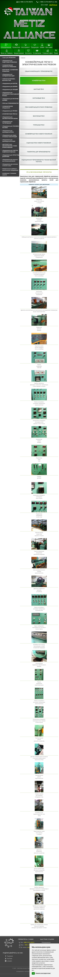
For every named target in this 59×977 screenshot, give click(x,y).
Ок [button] (33, 973)
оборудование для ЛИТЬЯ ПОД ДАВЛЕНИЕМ (10, 155)
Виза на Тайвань (7, 51)
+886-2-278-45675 (29, 942)
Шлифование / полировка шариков (9, 174)
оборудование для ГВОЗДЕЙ (10, 89)
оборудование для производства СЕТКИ (8, 131)
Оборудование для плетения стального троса (10, 165)
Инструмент (25, 46)
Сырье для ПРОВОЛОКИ (8, 57)
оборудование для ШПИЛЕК (9, 86)
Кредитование (19, 51)
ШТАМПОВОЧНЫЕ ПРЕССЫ (9, 114)
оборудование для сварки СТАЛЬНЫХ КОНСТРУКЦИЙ (9, 136)
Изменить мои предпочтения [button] (43, 973)
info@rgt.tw (53, 5)
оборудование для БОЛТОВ (9, 83)
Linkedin (9, 961)
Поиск (56, 52)
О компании (37, 51)
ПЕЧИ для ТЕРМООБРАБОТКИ (10, 103)
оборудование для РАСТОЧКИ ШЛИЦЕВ (10, 99)
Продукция (35, 46)
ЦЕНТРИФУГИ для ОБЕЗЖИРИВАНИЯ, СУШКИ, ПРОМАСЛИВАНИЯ (9, 146)
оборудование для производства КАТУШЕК (8, 140)
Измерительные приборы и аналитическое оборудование (10, 169)
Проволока (16, 46)
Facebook (9, 956)
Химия (42, 46)
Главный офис (47, 51)
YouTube (9, 958)
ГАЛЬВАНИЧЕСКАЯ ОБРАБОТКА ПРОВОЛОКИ (9, 66)
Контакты (28, 51)
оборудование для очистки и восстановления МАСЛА (10, 160)
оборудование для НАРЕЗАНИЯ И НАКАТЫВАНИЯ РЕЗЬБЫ (10, 94)
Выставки (49, 46)
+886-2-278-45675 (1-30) (48, 2)
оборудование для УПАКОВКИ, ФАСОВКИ (10, 127)
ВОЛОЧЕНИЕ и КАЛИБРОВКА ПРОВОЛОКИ (10, 70)
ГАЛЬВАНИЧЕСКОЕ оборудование (7, 107)
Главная (23, 57)
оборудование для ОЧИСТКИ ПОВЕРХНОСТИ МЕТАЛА (10, 151)
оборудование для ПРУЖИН (9, 110)
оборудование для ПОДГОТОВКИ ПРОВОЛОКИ (9, 61)
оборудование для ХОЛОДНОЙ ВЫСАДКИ (8, 75)
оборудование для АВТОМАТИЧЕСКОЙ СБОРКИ (10, 117)
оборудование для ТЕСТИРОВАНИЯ (7, 122)
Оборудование (6, 46)
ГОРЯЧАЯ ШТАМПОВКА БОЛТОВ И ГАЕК (8, 79)
